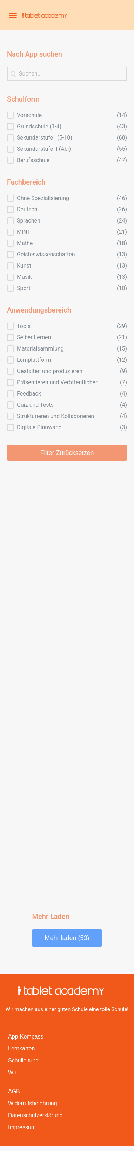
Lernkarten (21, 1049)
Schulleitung (23, 1060)
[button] (13, 15)
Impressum (22, 1127)
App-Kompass (25, 1037)
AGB (14, 1091)
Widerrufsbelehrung (32, 1103)
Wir (12, 1072)
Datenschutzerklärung (35, 1115)
